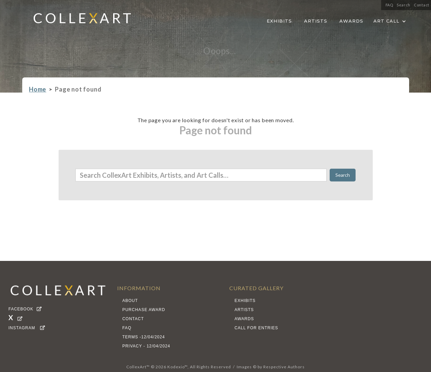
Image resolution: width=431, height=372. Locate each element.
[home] (77, 20)
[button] (389, 20)
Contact (421, 5)
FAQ (389, 5)
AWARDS (351, 20)
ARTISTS (315, 20)
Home (37, 89)
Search (403, 5)
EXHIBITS (279, 20)
